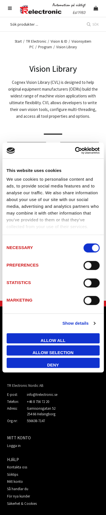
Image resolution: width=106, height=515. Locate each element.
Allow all (53, 340)
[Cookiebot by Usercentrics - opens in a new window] (75, 150)
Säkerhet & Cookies (22, 503)
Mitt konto (15, 481)
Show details (75, 323)
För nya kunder (18, 496)
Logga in (14, 445)
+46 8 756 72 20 (38, 401)
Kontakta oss (17, 467)
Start (18, 41)
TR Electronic (36, 41)
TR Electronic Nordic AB (25, 385)
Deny (53, 365)
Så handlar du (17, 488)
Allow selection (53, 352)
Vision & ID (59, 41)
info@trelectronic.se (42, 394)
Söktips (12, 474)
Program (45, 47)
